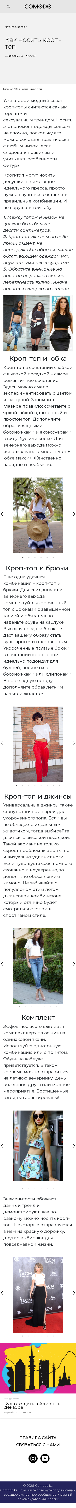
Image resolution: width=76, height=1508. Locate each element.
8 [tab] (59, 786)
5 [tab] (47, 558)
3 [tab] (35, 558)
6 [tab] (53, 558)
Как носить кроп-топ (28, 88)
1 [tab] (23, 558)
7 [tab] (53, 786)
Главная (8, 88)
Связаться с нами (38, 1444)
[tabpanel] (38, 515)
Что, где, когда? (16, 26)
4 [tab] (41, 558)
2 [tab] (29, 558)
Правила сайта (38, 1437)
